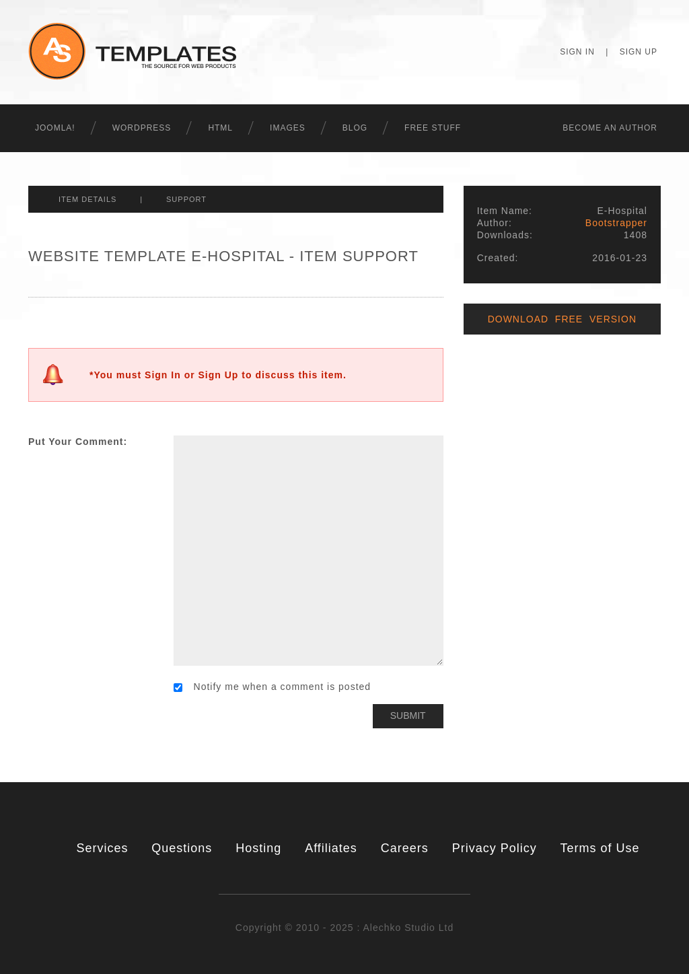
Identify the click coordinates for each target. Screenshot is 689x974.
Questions (181, 848)
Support (186, 199)
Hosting (258, 848)
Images (287, 128)
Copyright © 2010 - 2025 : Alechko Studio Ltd (344, 927)
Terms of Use (600, 848)
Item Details (87, 199)
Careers (405, 848)
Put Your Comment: (77, 441)
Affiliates (331, 848)
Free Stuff (432, 128)
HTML (220, 128)
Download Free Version (562, 319)
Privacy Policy (494, 848)
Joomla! (55, 128)
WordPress (142, 128)
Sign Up (638, 52)
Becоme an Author (610, 128)
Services (102, 848)
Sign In (577, 52)
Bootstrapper (616, 222)
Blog (354, 128)
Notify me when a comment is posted (272, 686)
